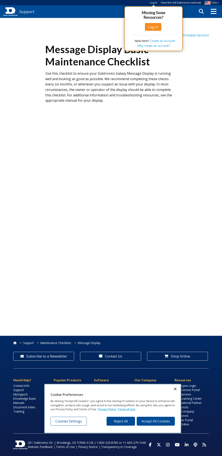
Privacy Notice (88, 447)
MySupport (20, 394)
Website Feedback (40, 447)
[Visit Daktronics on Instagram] (168, 445)
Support (28, 343)
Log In (153, 2)
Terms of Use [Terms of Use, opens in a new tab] (126, 409)
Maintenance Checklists (55, 343)
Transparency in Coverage (119, 447)
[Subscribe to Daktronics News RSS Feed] (204, 445)
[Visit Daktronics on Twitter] (159, 445)
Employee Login (185, 386)
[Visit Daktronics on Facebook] (150, 445)
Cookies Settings (68, 421)
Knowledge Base (24, 399)
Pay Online (182, 424)
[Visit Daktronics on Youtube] (177, 445)
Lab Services (183, 394)
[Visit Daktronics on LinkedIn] (187, 445)
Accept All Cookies (156, 421)
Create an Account (162, 41)
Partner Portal (184, 420)
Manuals (18, 403)
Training (18, 411)
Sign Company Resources (184, 413)
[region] (112, 408)
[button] (214, 11)
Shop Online (177, 356)
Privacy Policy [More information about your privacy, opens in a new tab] (107, 409)
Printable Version (187, 35)
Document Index (24, 407)
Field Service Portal (187, 390)
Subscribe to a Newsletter (43, 356)
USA (211, 2)
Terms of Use (65, 447)
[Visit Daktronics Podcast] (195, 445)
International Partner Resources (188, 405)
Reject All (121, 421)
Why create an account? (153, 46)
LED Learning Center (188, 399)
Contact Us (110, 356)
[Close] (175, 389)
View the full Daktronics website (181, 2)
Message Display (89, 343)
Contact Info (21, 386)
